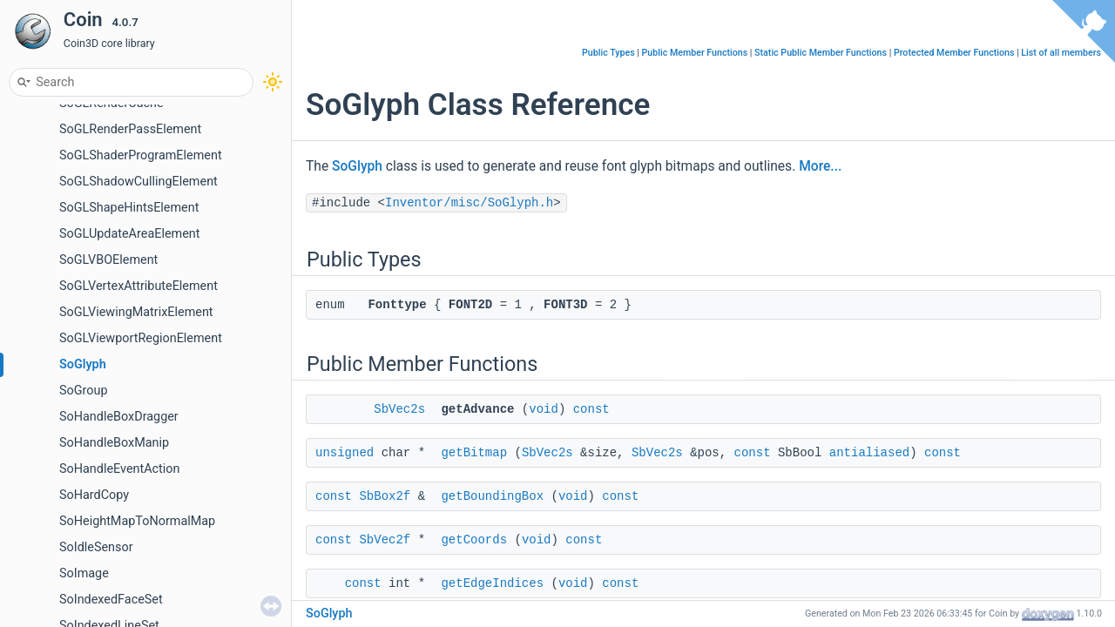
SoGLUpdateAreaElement (129, 233)
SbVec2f (384, 540)
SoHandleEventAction (119, 469)
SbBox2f (384, 496)
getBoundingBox (492, 496)
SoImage (84, 573)
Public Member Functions (695, 52)
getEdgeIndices (492, 583)
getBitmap (474, 453)
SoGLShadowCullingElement (138, 181)
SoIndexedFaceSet (111, 599)
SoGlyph (82, 364)
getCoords (474, 540)
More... (820, 166)
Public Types (608, 52)
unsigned (344, 453)
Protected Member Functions (954, 52)
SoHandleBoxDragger (119, 416)
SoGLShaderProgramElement (140, 155)
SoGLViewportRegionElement (140, 338)
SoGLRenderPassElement (130, 129)
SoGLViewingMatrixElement (136, 312)
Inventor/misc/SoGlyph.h (469, 203)
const (591, 409)
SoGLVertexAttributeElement (138, 286)
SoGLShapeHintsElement (129, 207)
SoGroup (83, 390)
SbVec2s (399, 409)
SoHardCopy (94, 495)
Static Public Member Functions (820, 52)
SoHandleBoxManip (114, 442)
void (543, 409)
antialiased (869, 453)
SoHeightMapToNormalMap (137, 521)
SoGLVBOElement (108, 260)
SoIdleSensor (96, 547)
